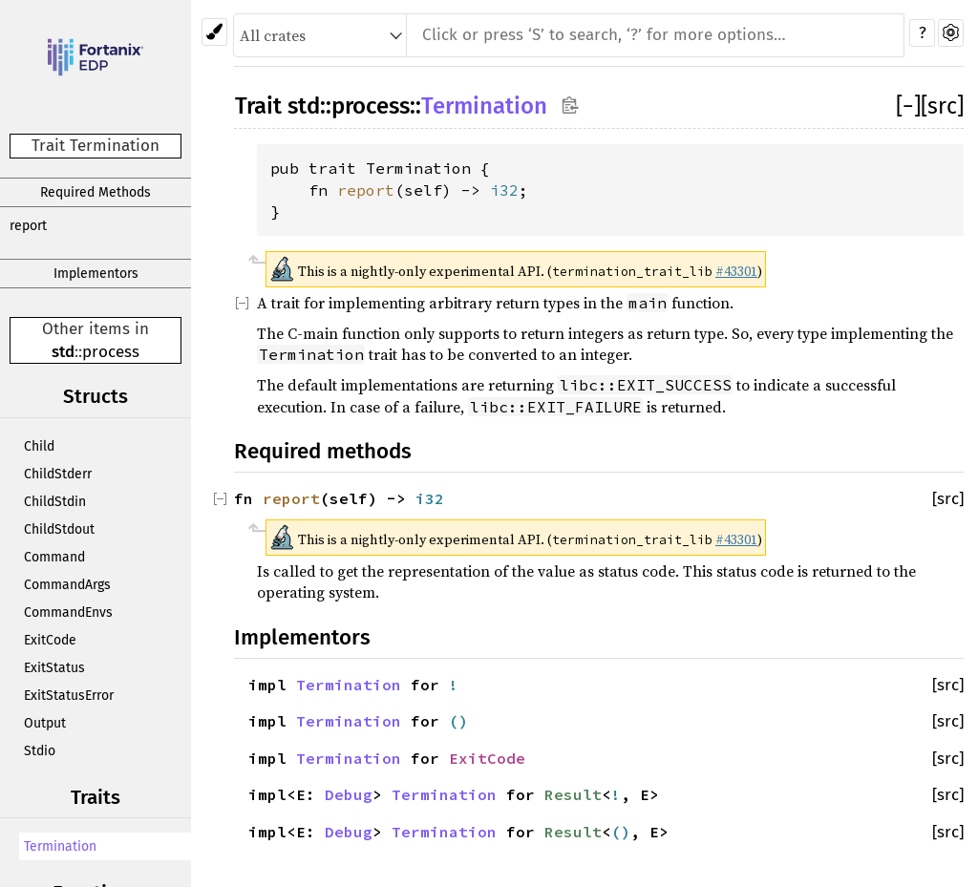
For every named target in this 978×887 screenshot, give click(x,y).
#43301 (736, 271)
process (110, 352)
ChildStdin (55, 502)
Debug (348, 794)
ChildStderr (58, 474)
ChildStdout (59, 529)
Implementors (95, 273)
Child (39, 446)
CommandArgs (67, 585)
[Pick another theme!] (214, 32)
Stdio (39, 751)
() (458, 720)
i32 (504, 190)
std (63, 352)
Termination (60, 846)
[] (908, 106)
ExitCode (50, 640)
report (28, 226)
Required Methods (95, 192)
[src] (942, 106)
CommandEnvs (68, 612)
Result (573, 794)
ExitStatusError (69, 695)
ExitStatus (54, 668)
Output (45, 723)
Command (54, 557)
